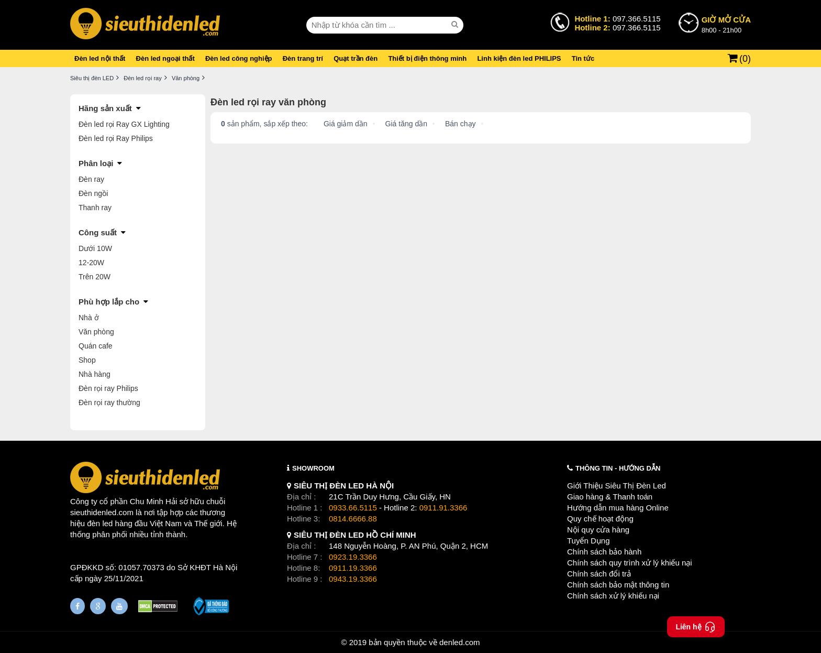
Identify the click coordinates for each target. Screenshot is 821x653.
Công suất (98, 232)
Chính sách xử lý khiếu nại (613, 595)
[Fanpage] (77, 606)
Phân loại (96, 163)
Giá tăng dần (406, 123)
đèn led (100, 523)
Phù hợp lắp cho (109, 301)
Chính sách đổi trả (599, 573)
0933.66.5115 (353, 507)
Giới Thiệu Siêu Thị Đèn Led (616, 485)
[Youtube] (119, 606)
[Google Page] (98, 606)
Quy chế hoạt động (600, 518)
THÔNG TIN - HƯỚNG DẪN (617, 468)
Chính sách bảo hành (604, 551)
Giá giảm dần (346, 123)
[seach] (456, 24)
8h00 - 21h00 (726, 24)
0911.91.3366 (443, 507)
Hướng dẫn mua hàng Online (618, 507)
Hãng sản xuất (105, 108)
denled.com (459, 642)
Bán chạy (460, 123)
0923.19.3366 (353, 556)
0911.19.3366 (353, 567)
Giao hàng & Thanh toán (609, 496)
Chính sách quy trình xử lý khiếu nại (629, 562)
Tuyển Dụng (588, 540)
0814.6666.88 (353, 518)
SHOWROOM (313, 468)
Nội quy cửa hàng (598, 529)
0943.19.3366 (353, 578)
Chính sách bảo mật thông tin (618, 584)
